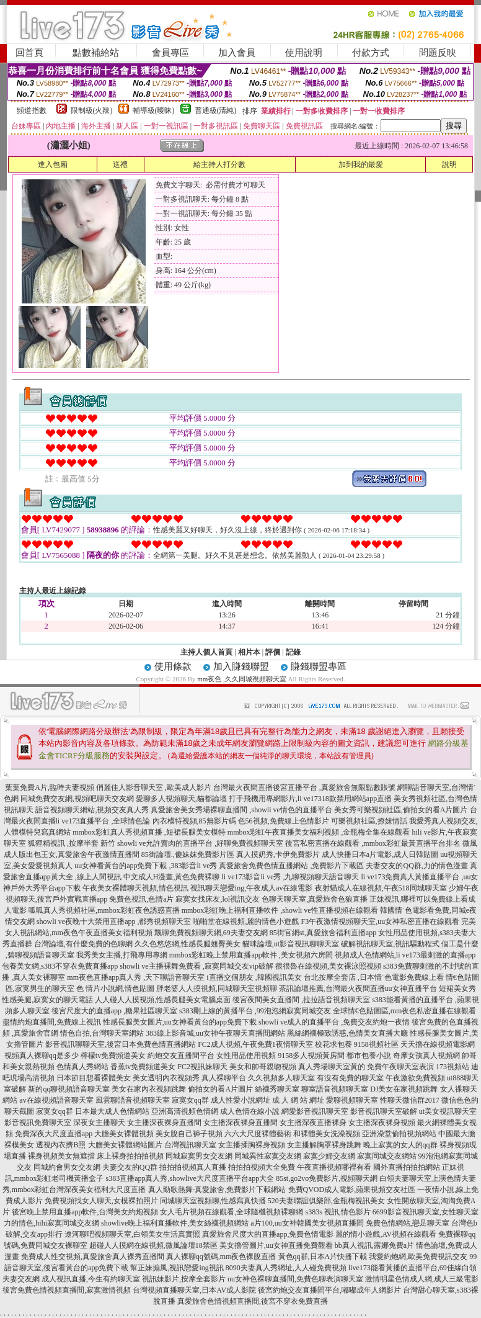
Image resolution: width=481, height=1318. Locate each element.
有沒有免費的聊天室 (350, 1078)
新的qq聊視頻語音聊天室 (69, 1089)
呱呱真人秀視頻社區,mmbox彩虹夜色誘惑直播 (104, 910)
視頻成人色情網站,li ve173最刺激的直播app (405, 955)
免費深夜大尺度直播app (53, 1133)
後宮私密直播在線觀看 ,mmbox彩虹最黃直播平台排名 (373, 843)
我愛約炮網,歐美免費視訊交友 (418, 1256)
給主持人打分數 (219, 164)
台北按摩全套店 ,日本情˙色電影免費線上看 (374, 977)
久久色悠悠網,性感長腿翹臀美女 (187, 943)
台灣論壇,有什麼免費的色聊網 (83, 943)
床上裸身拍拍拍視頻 (130, 1156)
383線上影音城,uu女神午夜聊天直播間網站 (215, 1033)
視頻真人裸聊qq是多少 (41, 1055)
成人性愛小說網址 (240, 1100)
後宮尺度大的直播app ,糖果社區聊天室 (114, 1010)
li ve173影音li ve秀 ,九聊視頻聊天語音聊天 (291, 876)
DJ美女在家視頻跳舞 (404, 1089)
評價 (272, 652)
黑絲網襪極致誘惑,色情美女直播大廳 (347, 1033)
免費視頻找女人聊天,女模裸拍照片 (101, 1200)
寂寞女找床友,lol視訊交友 (217, 899)
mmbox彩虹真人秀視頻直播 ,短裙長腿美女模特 (149, 832)
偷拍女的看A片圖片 (220, 1089)
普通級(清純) (216, 110)
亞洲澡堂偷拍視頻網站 (399, 1133)
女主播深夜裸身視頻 (381, 1122)
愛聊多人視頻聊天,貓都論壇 (181, 798)
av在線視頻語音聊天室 (56, 1100)
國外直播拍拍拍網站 (406, 1167)
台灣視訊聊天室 (190, 1145)
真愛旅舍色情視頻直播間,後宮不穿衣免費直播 (252, 1301)
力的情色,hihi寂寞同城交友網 (51, 1223)
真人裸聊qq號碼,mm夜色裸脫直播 (221, 1256)
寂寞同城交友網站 (387, 1156)
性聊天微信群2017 (409, 1100)
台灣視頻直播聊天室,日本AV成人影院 (194, 1290)
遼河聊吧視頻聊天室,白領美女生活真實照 (132, 1234)
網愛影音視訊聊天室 (314, 1111)
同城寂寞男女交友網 (198, 1156)
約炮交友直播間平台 (181, 1055)
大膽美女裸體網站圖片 (125, 1145)
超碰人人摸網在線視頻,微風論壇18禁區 (153, 1245)
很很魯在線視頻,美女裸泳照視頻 (328, 966)
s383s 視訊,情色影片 (337, 1212)
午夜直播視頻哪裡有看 (334, 1167)
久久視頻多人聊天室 (281, 1078)
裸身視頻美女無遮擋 (61, 1156)
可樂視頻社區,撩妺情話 (369, 821)
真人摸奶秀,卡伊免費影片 (278, 854)
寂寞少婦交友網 (329, 1156)
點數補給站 (96, 53)
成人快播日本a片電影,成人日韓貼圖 (380, 854)
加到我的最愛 (360, 164)
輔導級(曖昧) (154, 110)
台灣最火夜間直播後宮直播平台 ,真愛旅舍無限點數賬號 (304, 787)
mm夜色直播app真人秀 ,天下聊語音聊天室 (136, 977)
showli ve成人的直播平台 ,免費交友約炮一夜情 (334, 1022)
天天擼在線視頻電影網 (437, 1044)
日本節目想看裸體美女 (93, 1078)
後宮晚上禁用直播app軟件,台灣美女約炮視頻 (85, 1212)
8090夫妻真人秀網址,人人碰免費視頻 (286, 1267)
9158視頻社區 (376, 1044)
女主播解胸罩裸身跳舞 (324, 1145)
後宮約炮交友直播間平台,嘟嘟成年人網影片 (329, 1290)
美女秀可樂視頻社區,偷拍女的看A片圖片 (401, 809)
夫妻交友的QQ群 (129, 1167)
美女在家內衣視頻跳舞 (149, 1089)
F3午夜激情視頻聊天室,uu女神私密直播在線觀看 (380, 921)
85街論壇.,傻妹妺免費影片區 (187, 854)
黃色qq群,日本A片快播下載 (323, 1256)
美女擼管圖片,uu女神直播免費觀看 (276, 1245)
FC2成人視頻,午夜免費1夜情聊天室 (255, 1044)
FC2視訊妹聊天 (202, 1066)
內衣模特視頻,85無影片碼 (194, 821)
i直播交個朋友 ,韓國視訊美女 (253, 977)
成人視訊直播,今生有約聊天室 (91, 1279)
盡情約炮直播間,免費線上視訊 (51, 1022)
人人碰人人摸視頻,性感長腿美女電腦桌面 (163, 999)
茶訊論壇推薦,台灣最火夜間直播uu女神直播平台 (358, 988)
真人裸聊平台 (223, 1078)
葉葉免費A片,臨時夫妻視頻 (49, 787)
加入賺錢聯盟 (241, 666)
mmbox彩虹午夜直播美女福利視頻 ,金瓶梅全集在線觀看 (318, 832)
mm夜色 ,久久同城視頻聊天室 (241, 679)
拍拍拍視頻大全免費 (261, 1167)
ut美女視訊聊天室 (448, 1111)
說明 (449, 164)
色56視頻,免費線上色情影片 (283, 821)
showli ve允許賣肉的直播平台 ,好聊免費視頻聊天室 (200, 843)
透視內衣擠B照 (61, 1145)
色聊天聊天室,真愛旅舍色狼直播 (315, 899)
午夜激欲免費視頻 (415, 1078)
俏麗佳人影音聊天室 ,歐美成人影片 (153, 787)
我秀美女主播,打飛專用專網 (121, 955)
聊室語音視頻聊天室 (334, 1089)
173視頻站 (452, 1066)
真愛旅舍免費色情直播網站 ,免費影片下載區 (291, 865)
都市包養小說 (368, 1055)
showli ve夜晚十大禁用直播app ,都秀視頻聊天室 (114, 921)
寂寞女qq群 (190, 1100)
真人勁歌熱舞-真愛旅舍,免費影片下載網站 (217, 1189)
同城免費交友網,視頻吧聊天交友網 (77, 798)
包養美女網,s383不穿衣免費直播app (60, 966)
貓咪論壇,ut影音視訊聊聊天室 (290, 943)
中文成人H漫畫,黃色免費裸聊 (171, 876)
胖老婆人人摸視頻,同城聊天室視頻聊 (216, 988)
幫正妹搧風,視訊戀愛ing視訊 (176, 1267)
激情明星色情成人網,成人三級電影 (422, 1279)
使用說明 (303, 53)
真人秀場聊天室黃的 (331, 1066)
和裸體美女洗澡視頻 (326, 1133)
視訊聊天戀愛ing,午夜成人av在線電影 (251, 888)
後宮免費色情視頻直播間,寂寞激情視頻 (66, 1290)
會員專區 (170, 53)
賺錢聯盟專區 (318, 666)
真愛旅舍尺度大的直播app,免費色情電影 (267, 1234)
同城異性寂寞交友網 (267, 1156)
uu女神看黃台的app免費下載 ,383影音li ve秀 (145, 865)
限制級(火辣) (92, 110)
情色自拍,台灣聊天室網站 (102, 1033)
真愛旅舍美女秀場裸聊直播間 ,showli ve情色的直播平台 (241, 809)
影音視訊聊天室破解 (383, 1111)
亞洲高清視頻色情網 (184, 1111)
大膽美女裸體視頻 (124, 1133)
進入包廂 (53, 164)
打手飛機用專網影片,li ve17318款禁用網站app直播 (310, 798)
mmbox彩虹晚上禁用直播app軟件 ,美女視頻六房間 (251, 955)
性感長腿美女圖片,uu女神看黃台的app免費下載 (180, 1022)
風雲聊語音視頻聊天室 (132, 1100)
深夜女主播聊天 (99, 1122)
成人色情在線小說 (250, 1111)
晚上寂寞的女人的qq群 (400, 1145)
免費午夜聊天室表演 (400, 1066)
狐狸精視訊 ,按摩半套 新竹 (71, 843)
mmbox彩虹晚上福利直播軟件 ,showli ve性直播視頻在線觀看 (280, 910)
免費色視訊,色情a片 (141, 899)
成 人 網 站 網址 (298, 1100)
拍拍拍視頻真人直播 (192, 1167)
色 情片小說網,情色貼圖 (115, 988)
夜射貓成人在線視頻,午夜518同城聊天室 (381, 888)
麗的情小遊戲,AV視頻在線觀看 (385, 1234)
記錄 (293, 652)
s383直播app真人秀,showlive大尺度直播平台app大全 (190, 1178)
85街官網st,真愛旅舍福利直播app (323, 932)
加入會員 (236, 53)
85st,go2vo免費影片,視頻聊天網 (326, 1178)
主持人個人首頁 (206, 652)
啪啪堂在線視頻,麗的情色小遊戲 (246, 921)
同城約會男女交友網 (66, 1167)
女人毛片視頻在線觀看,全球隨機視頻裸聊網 (231, 1212)
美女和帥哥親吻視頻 (262, 1066)
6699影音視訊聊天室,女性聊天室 (426, 1212)
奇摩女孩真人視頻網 (426, 1055)
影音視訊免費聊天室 (37, 1122)
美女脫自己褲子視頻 (189, 1133)
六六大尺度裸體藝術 (257, 1133)
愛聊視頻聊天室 (352, 1100)
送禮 (120, 164)
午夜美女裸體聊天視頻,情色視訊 (135, 888)
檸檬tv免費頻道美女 (113, 1055)
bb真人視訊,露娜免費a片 (374, 1245)
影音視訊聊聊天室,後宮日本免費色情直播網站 (120, 1044)
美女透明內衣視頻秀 (166, 1078)
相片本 (249, 652)
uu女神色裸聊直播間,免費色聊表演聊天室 (295, 1279)
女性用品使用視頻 (246, 1055)
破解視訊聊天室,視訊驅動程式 (390, 943)
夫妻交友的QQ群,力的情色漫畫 (416, 865)
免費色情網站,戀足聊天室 (407, 1223)
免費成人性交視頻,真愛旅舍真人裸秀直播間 (92, 1256)
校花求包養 (333, 1044)
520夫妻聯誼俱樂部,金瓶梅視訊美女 (326, 1200)
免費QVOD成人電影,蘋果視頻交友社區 (352, 1189)
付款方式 (370, 53)
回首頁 (29, 53)
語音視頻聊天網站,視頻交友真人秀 (92, 809)
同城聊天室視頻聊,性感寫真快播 (213, 1200)
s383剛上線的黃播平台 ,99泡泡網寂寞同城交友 (255, 1010)
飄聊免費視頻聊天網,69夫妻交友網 (211, 932)
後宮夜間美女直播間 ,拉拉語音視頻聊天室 (301, 999)
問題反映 (437, 53)
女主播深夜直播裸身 (313, 1122)
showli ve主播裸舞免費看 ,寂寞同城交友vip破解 (196, 966)
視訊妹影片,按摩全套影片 (184, 1279)
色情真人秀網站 (82, 1066)
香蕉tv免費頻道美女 (142, 1066)
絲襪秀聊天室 (277, 1089)
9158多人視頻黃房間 (311, 1055)
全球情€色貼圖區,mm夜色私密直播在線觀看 (405, 1010)
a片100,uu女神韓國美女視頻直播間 (306, 1223)
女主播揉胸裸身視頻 (251, 1145)
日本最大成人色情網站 (112, 1111)
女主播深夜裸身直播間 (164, 1122)
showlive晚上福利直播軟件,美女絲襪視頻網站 (175, 1223)
